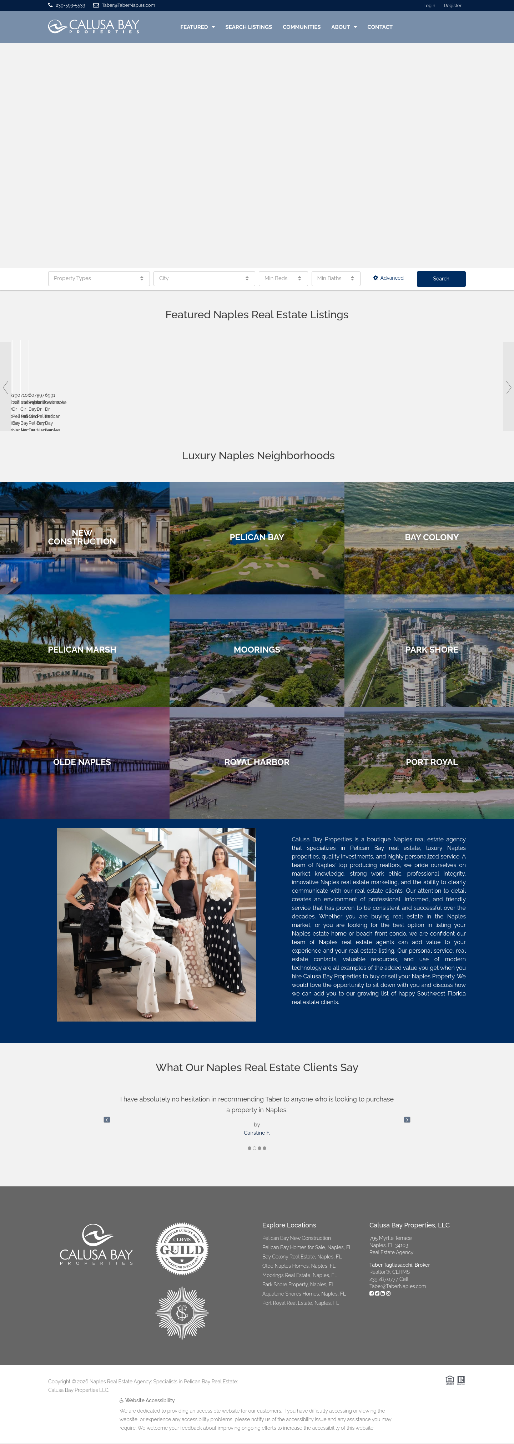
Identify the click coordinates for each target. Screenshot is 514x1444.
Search (441, 279)
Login (429, 5)
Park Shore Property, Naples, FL (298, 1285)
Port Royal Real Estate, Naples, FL (300, 1304)
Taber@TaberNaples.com (397, 1287)
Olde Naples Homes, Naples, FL (299, 1267)
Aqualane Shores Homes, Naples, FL (304, 1295)
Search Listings (249, 27)
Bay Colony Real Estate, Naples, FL (302, 1258)
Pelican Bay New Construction (296, 1239)
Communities (302, 27)
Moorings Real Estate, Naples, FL (299, 1276)
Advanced (388, 278)
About (340, 27)
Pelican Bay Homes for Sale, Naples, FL (307, 1248)
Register (453, 5)
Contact (380, 27)
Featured (194, 27)
